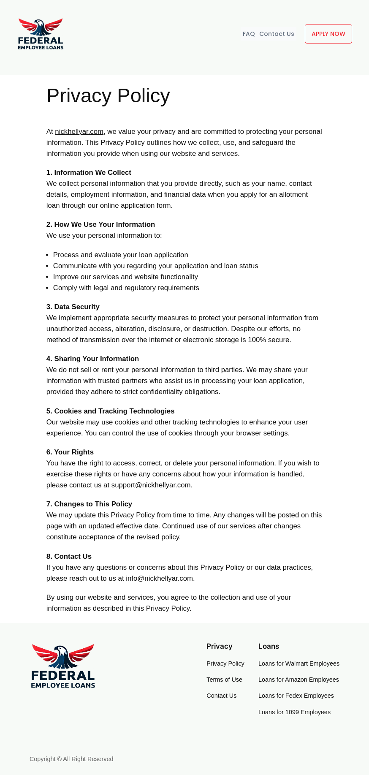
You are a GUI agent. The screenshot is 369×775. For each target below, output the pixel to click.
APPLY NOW (328, 34)
